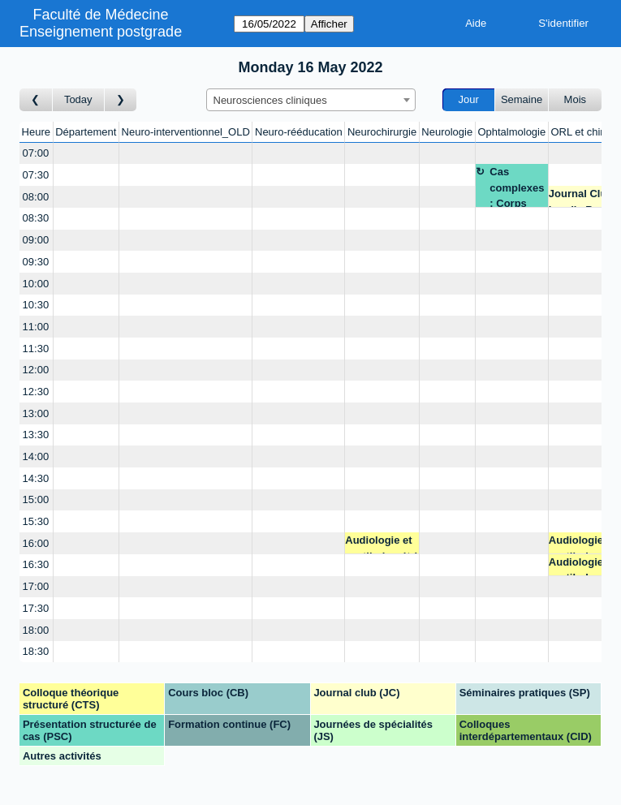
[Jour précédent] (36, 100)
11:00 (36, 327)
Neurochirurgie (381, 132)
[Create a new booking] (86, 154)
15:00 (36, 499)
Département (85, 132)
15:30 (36, 521)
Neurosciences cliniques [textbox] (270, 100)
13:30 (36, 434)
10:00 (36, 284)
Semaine (521, 99)
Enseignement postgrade (100, 32)
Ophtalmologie (511, 132)
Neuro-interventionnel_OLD (186, 132)
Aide (475, 23)
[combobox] (311, 99)
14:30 (36, 478)
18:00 (36, 630)
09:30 (36, 262)
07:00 (36, 153)
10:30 (36, 305)
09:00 (36, 240)
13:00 (36, 413)
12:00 (36, 370)
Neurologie (446, 132)
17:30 (36, 608)
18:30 (36, 651)
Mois (575, 99)
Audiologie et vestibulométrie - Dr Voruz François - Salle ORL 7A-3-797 (381, 544)
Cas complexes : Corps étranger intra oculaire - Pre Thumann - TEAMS (516, 186)
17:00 (36, 586)
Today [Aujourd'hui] (78, 99)
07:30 (36, 175)
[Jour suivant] (121, 100)
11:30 (36, 348)
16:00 (36, 543)
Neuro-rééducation (299, 132)
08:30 (36, 218)
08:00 (36, 197)
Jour (469, 99)
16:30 (36, 564)
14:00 (36, 456)
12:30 (36, 391)
